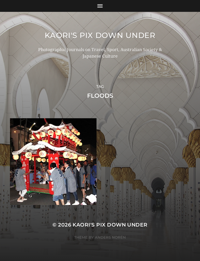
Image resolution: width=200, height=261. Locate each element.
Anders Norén (110, 237)
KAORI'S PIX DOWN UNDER (100, 35)
